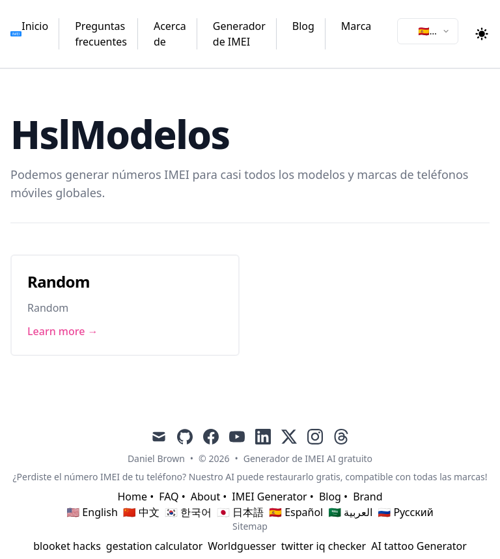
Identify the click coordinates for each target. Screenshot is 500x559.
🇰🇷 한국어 (188, 512)
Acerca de (170, 34)
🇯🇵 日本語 (240, 512)
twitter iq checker (323, 546)
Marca (356, 26)
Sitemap (250, 526)
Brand (367, 496)
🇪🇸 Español (296, 512)
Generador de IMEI (239, 34)
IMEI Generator (269, 496)
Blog (303, 26)
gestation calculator (154, 546)
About (205, 496)
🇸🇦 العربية (350, 512)
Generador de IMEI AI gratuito (307, 458)
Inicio (34, 26)
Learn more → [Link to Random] (62, 331)
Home (132, 496)
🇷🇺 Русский (405, 512)
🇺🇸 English (92, 512)
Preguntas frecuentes (101, 34)
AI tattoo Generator (419, 546)
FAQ (168, 496)
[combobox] (427, 31)
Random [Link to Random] (58, 281)
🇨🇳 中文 (141, 512)
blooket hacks (67, 546)
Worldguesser (242, 546)
